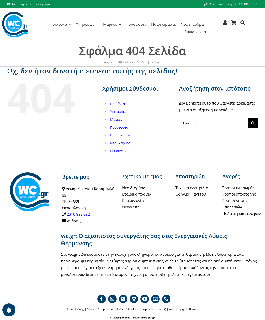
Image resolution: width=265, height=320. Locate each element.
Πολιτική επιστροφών (241, 213)
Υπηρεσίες (118, 111)
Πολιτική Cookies (127, 309)
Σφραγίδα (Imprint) (153, 309)
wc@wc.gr (75, 220)
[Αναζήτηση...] (213, 123)
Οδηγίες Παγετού (190, 194)
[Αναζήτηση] (242, 24)
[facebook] (101, 299)
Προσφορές (119, 127)
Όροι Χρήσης (75, 309)
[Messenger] (123, 299)
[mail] (155, 299)
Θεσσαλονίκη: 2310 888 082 (231, 4)
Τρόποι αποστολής (239, 194)
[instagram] (112, 299)
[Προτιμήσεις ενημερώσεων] (8, 309)
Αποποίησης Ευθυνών (183, 309)
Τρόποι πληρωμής (238, 187)
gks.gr (151, 317)
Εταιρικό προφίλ (136, 194)
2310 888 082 (78, 214)
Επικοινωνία (120, 151)
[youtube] (144, 299)
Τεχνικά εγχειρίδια (191, 187)
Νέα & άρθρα (120, 143)
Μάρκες (116, 119)
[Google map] (134, 299)
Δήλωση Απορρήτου (100, 309)
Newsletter (131, 207)
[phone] (166, 299)
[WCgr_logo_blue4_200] (15, 13)
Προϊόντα (117, 104)
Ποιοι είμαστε (121, 135)
